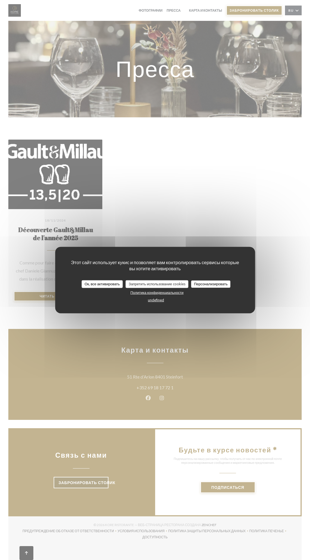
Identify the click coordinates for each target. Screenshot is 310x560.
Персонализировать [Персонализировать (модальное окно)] (211, 284)
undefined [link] (156, 300)
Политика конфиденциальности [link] (156, 292)
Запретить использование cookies (157, 284)
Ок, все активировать (102, 284)
